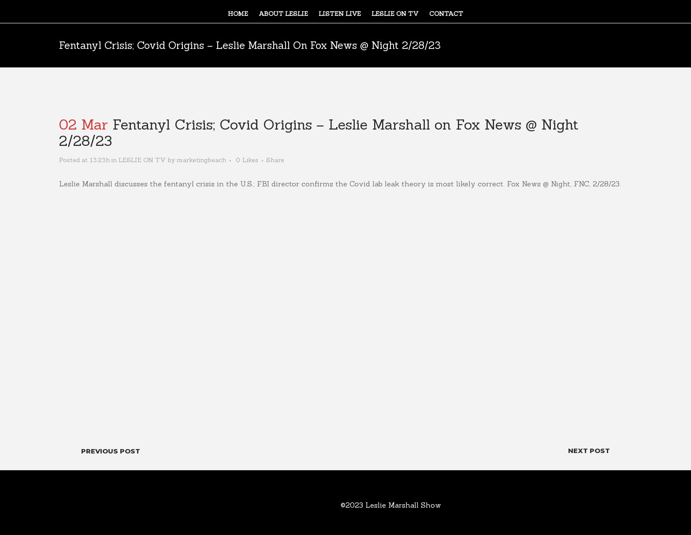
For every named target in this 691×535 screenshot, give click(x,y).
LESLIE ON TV (142, 160)
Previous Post (110, 451)
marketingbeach (201, 160)
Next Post (589, 450)
